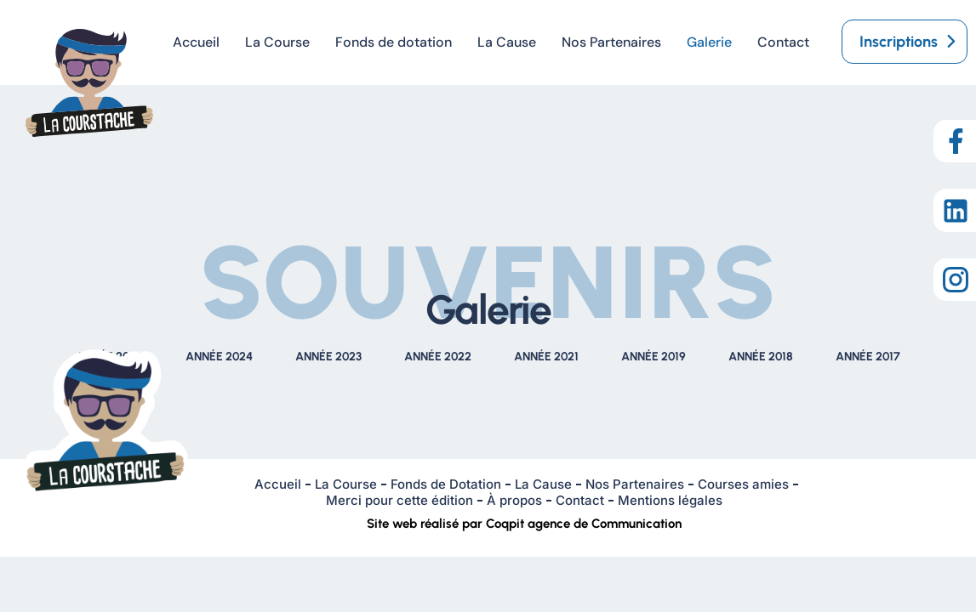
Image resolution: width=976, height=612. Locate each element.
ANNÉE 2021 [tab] (546, 356)
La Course (277, 42)
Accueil (196, 42)
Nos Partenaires (611, 42)
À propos (514, 500)
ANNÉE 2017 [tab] (868, 356)
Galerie (709, 42)
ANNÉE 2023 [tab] (328, 356)
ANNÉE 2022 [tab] (437, 356)
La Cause (506, 42)
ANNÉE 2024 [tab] (219, 356)
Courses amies (743, 484)
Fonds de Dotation (446, 484)
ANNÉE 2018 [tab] (760, 356)
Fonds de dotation (393, 42)
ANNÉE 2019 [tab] (653, 356)
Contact (783, 42)
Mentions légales (670, 500)
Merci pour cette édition (399, 500)
